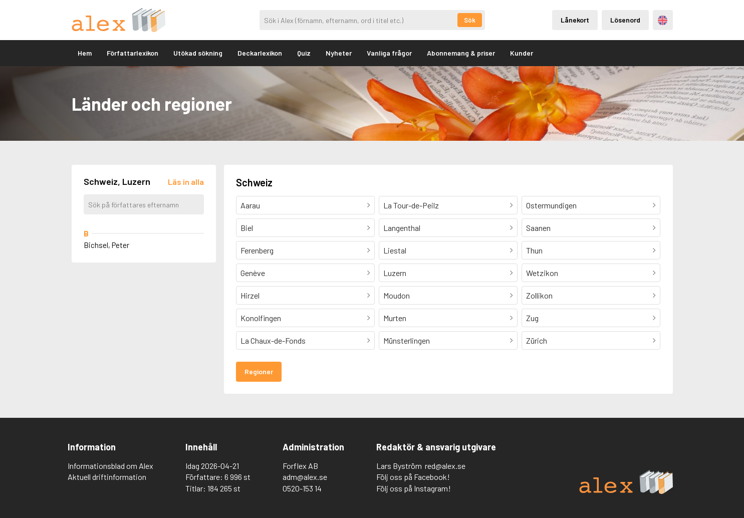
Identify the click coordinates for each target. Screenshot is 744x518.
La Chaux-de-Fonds (273, 340)
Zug (532, 318)
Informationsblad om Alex (110, 465)
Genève (252, 273)
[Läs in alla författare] (186, 181)
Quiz (304, 53)
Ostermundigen (551, 205)
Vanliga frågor (389, 53)
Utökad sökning (197, 53)
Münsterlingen (406, 340)
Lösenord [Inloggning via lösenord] (625, 20)
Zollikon (539, 295)
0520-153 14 (302, 488)
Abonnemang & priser (461, 53)
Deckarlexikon (259, 53)
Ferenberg (257, 250)
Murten (394, 318)
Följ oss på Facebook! (413, 476)
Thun (534, 250)
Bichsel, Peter (106, 244)
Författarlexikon (132, 53)
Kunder (521, 53)
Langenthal (401, 227)
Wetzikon (542, 273)
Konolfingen (260, 318)
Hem (85, 53)
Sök (469, 20)
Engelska (662, 20)
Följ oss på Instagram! (413, 488)
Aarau (250, 205)
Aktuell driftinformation (107, 476)
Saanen (538, 227)
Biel (246, 227)
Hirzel (250, 295)
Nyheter (339, 53)
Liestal (394, 250)
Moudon (396, 295)
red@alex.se (445, 465)
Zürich (536, 340)
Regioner (258, 371)
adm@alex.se (305, 476)
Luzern (394, 273)
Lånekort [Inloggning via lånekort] (575, 20)
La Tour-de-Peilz (411, 205)
